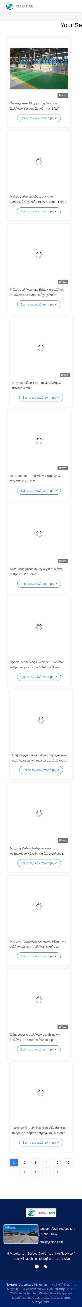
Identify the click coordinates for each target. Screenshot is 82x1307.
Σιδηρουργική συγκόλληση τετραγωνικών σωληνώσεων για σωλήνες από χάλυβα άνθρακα (39, 760)
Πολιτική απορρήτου (19, 1284)
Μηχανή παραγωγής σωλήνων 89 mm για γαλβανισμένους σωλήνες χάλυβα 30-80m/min (38, 947)
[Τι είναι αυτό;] (36, 1266)
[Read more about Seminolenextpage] (47, 1172)
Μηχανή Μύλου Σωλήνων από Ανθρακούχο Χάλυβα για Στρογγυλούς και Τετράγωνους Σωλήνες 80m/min (38, 854)
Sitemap (41, 1284)
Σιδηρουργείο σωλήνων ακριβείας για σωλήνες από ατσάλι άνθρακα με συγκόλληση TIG (35, 1040)
